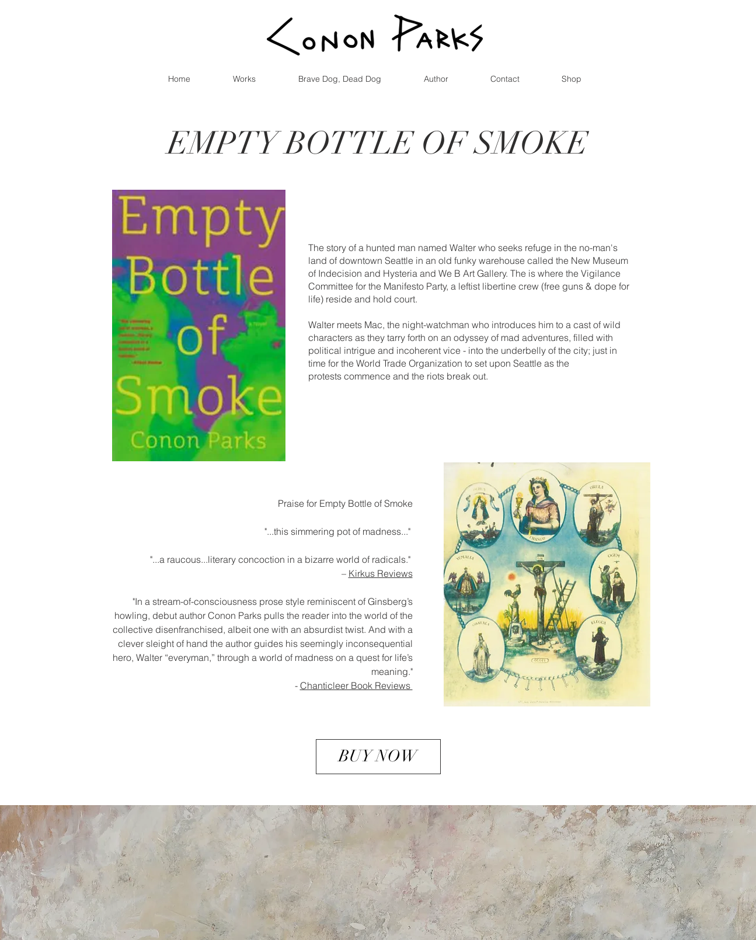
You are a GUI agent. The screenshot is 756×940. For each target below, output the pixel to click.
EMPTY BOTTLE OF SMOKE (378, 143)
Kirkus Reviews (381, 573)
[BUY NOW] (378, 756)
